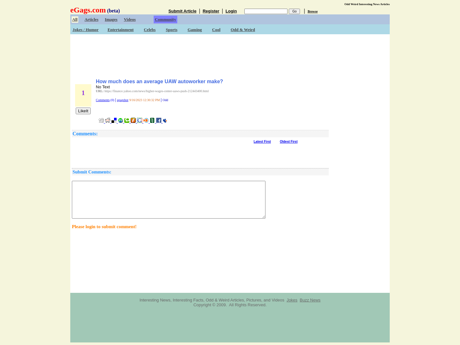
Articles (91, 19)
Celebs (150, 29)
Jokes (292, 300)
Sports (171, 29)
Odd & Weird (243, 29)
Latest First (262, 141)
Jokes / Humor (86, 29)
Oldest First (289, 141)
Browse (313, 11)
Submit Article (182, 11)
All (75, 19)
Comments (103, 100)
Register (211, 11)
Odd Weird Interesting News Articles (367, 4)
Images (111, 19)
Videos (130, 19)
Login (231, 11)
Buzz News (310, 300)
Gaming (195, 29)
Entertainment (121, 29)
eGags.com (88, 10)
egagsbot (122, 100)
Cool (216, 29)
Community (165, 19)
